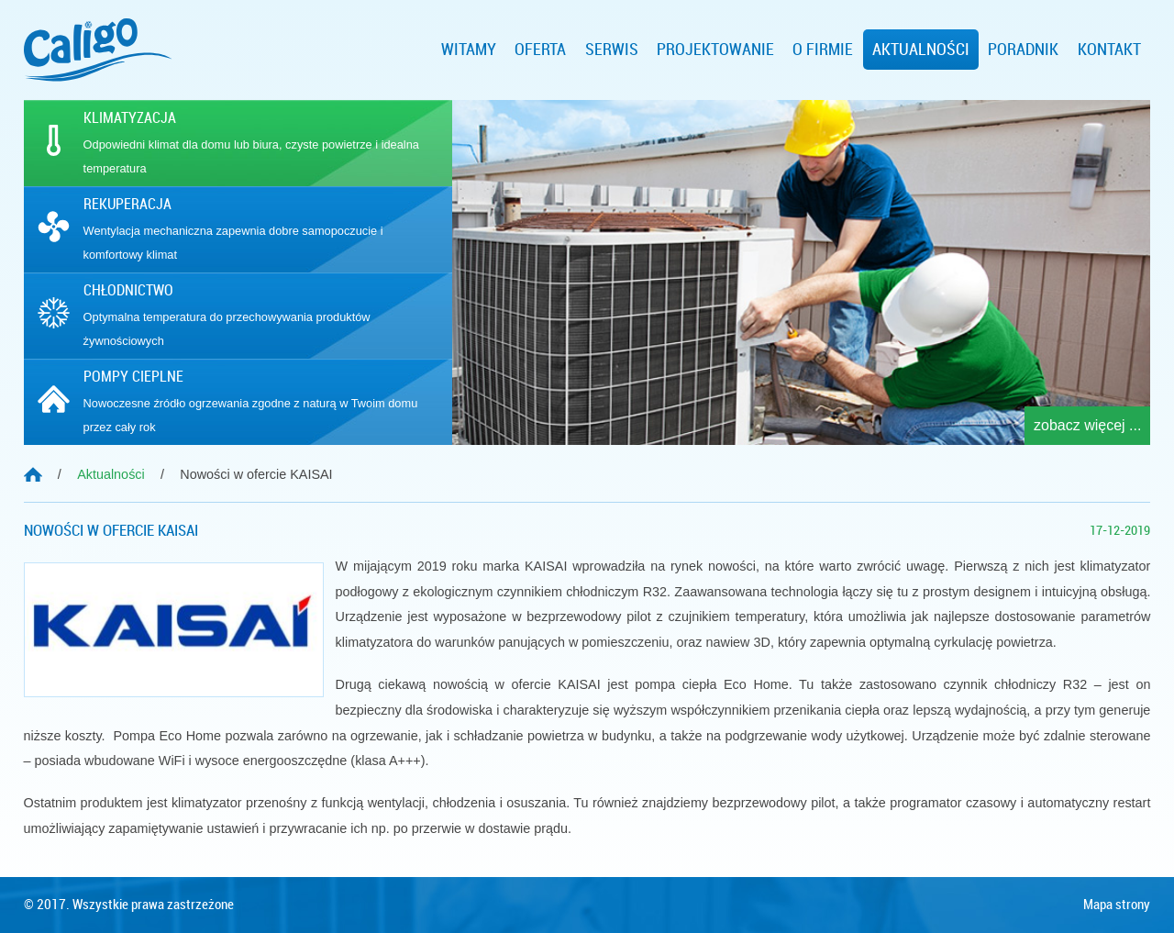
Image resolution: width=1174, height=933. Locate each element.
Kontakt (1109, 49)
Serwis (611, 49)
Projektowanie (715, 49)
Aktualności (920, 49)
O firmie (822, 49)
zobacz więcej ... (1087, 425)
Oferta (540, 49)
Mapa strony (1116, 904)
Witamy (468, 49)
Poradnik (1023, 49)
